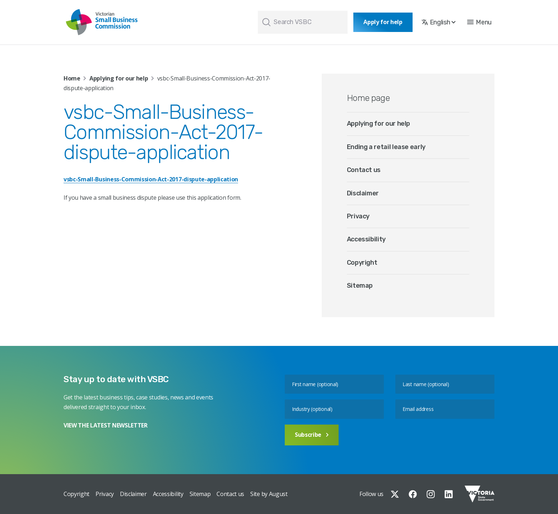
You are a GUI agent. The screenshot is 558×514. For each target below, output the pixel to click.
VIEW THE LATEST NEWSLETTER (106, 425)
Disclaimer (363, 193)
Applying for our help (118, 78)
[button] (479, 22)
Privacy (358, 216)
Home (72, 78)
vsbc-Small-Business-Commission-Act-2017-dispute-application (151, 179)
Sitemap (360, 286)
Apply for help (383, 22)
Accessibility (366, 239)
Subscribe (312, 435)
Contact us (364, 170)
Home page (368, 98)
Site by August (269, 494)
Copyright (362, 263)
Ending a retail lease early (386, 147)
